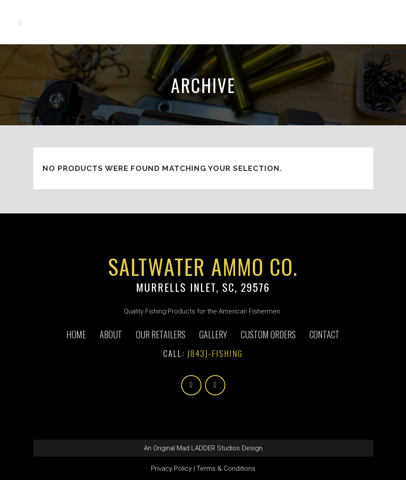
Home (76, 334)
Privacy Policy (171, 468)
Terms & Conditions (226, 468)
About (111, 334)
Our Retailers (161, 334)
